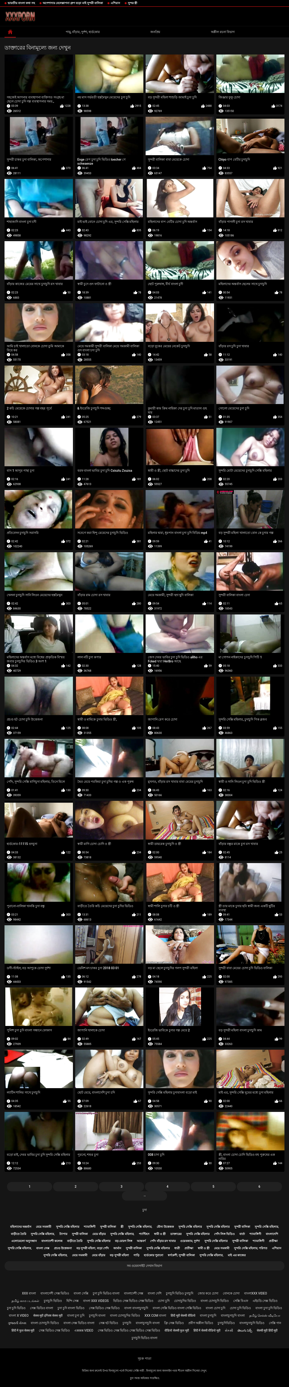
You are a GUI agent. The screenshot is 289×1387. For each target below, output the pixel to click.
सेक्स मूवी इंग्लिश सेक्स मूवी (48, 1315)
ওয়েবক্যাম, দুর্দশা (190, 1241)
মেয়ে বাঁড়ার (99, 1234)
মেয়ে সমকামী (43, 1226)
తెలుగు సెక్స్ (245, 1330)
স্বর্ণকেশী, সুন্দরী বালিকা (181, 1255)
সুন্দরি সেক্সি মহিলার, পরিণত (250, 1248)
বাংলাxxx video (255, 1293)
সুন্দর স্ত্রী (132, 3)
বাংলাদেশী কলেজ (52, 1241)
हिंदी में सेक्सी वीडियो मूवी (206, 1330)
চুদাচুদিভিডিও (226, 1323)
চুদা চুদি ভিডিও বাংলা (106, 1293)
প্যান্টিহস (144, 1234)
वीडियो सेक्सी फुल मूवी (177, 1330)
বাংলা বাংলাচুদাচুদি (136, 1308)
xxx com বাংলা (155, 1315)
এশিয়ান (115, 3)
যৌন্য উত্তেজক (165, 1226)
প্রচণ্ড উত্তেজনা (63, 1248)
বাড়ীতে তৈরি (18, 1234)
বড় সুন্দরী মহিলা (119, 1255)
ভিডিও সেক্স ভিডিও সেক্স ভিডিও (133, 1301)
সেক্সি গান (275, 1323)
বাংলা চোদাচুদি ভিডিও (214, 1301)
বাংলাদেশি (272, 1234)
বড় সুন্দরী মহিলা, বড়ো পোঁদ (92, 1248)
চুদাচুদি (127, 1323)
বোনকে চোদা (231, 1293)
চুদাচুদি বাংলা (97, 1315)
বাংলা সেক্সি (81, 1293)
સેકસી (229, 1330)
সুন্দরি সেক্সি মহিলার (67, 1226)
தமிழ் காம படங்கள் (25, 1301)
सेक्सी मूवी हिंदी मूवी (267, 1330)
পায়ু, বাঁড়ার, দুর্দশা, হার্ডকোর (83, 32)
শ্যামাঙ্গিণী (90, 1226)
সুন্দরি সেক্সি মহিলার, (140, 1226)
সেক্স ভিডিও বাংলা (41, 1308)
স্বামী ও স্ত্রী (160, 1234)
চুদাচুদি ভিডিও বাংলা (145, 1338)
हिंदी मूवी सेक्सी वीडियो (183, 1315)
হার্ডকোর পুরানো (153, 1255)
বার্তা (242, 1234)
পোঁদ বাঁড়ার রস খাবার (163, 1241)
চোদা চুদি (163, 1301)
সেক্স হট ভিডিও (108, 1323)
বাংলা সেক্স (42, 1248)
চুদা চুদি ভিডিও (16, 1308)
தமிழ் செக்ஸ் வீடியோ (264, 1315)
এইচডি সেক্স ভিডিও (265, 1301)
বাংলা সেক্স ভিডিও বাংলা (78, 1323)
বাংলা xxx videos (96, 1301)
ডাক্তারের (176, 1234)
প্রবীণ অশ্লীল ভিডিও (200, 1323)
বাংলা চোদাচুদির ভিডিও (125, 1315)
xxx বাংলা (29, 1293)
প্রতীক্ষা (273, 1241)
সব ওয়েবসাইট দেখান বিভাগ (144, 1266)
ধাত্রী (177, 1248)
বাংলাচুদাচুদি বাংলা (233, 1315)
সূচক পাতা (144, 1358)
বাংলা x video (18, 1315)
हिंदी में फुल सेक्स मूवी (23, 1330)
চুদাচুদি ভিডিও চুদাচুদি (179, 1293)
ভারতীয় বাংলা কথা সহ (21, 3)
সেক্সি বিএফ (240, 1301)
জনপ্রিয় (155, 32)
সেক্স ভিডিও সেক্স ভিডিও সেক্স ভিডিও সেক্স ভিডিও (129, 1330)
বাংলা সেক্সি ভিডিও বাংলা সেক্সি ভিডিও (177, 1308)
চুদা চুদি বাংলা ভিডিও (71, 1308)
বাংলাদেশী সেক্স (133, 1293)
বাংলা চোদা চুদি (215, 1308)
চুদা (144, 1210)
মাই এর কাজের (236, 1255)
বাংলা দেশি (154, 1293)
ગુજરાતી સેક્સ (17, 1323)
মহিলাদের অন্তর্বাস (20, 1226)
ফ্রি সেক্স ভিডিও (174, 1323)
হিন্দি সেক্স (72, 1301)
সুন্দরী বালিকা (108, 1226)
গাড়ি (136, 1255)
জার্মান (117, 1248)
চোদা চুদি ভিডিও (240, 1308)
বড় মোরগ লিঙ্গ (123, 1241)
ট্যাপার (63, 1234)
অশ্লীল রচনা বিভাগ (223, 32)
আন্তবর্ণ (141, 1241)
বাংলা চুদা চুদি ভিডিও (268, 1308)
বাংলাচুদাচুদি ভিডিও (251, 1323)
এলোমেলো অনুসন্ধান (24, 1241)
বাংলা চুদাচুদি (208, 1315)
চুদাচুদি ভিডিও (53, 1301)
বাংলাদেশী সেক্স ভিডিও (54, 1293)
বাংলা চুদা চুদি (75, 1315)
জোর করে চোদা (208, 1293)
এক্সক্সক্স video (83, 1330)
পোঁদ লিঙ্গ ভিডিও (224, 1234)
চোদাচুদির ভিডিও (185, 1301)
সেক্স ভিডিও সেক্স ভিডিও (104, 1308)
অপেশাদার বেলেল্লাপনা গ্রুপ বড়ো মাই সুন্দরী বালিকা (73, 3)
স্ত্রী (122, 1226)
